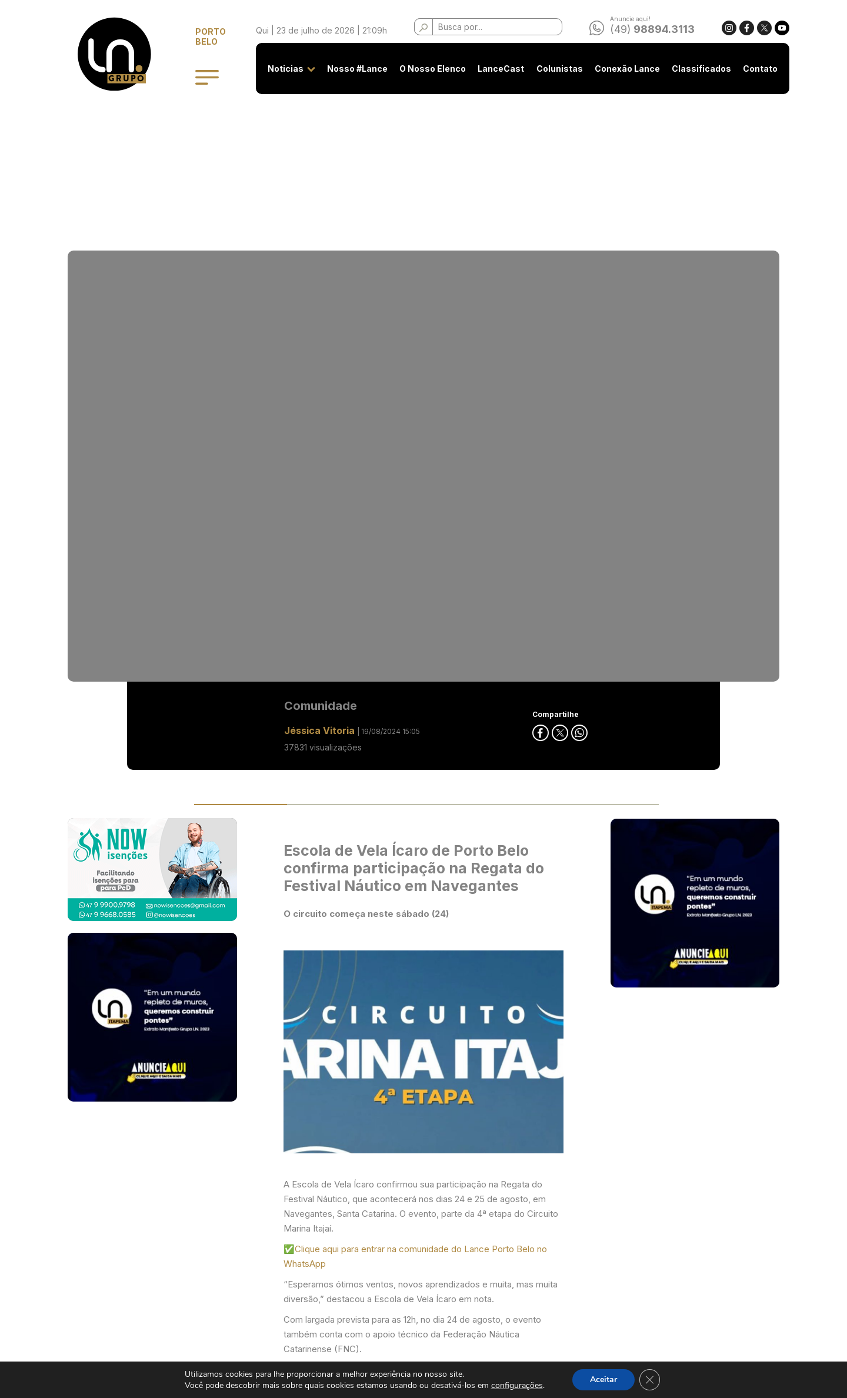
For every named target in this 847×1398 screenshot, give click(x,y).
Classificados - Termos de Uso (336, 1255)
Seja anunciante (308, 1211)
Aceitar (603, 1379)
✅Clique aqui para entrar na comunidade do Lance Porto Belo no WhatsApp (415, 693)
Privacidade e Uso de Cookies (336, 1233)
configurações (516, 1385)
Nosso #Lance (350, 69)
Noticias (278, 69)
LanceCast (494, 69)
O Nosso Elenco (425, 69)
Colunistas (552, 69)
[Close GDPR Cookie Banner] (650, 1379)
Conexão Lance (619, 69)
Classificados (694, 69)
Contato (753, 69)
